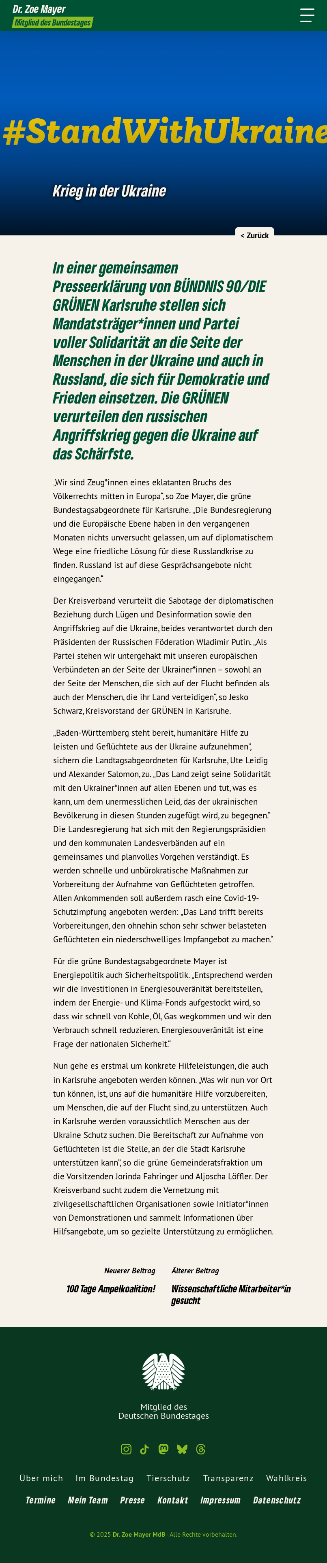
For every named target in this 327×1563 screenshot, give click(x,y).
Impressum (221, 1499)
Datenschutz (277, 1499)
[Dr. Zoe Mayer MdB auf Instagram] (126, 1452)
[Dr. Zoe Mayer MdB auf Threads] (200, 1452)
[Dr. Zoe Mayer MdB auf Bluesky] (182, 1452)
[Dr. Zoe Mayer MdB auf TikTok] (145, 1452)
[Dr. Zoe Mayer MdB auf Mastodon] (163, 1452)
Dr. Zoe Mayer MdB (139, 1534)
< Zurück (255, 236)
